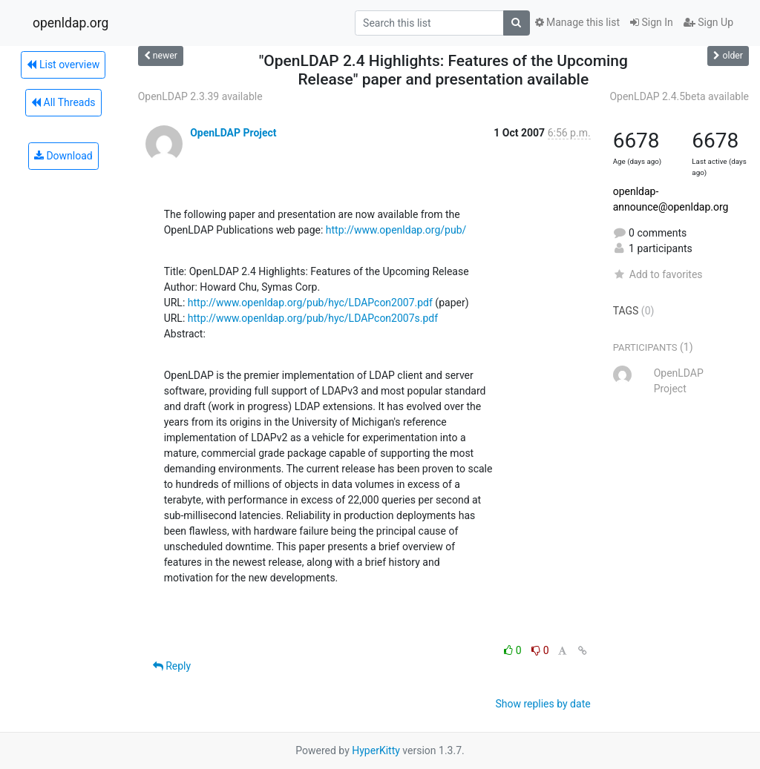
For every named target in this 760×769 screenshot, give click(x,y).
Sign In (651, 22)
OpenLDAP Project (233, 133)
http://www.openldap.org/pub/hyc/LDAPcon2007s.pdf (313, 318)
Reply (172, 666)
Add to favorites (658, 274)
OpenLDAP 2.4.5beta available (679, 96)
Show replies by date (542, 704)
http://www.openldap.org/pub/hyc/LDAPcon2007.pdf (310, 302)
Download (63, 156)
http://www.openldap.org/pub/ (396, 230)
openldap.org (70, 23)
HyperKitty (376, 750)
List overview (63, 64)
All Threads (63, 102)
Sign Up (708, 22)
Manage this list (577, 22)
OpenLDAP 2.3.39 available (200, 96)
